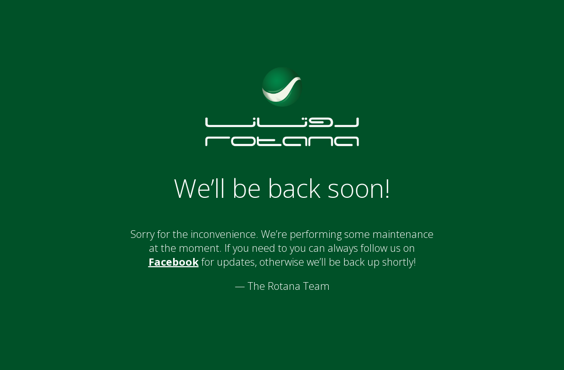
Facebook (173, 262)
